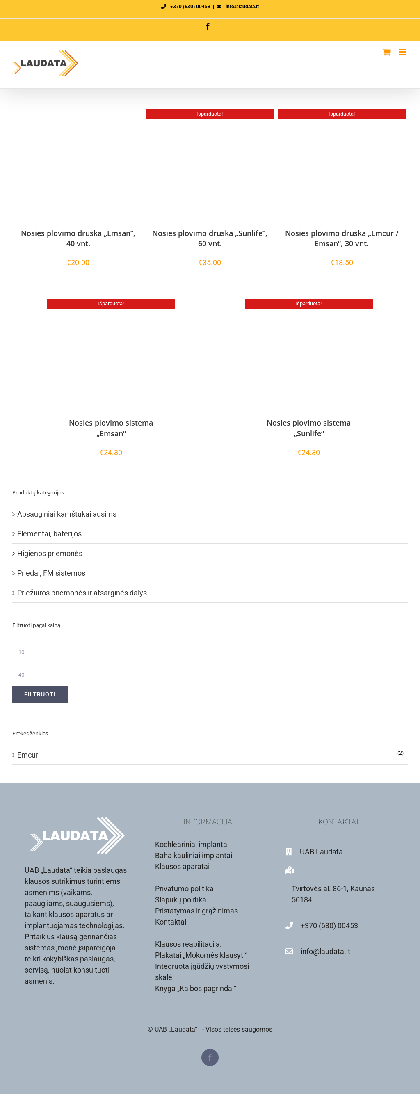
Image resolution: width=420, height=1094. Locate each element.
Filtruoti (40, 694)
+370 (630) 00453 (190, 6)
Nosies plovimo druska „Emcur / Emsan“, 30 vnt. (342, 238)
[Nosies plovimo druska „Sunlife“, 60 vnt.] (210, 164)
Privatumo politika (184, 888)
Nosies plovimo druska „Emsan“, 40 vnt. (78, 238)
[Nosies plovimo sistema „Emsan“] (111, 354)
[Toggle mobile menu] (403, 52)
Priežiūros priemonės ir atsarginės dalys (82, 592)
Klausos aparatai (182, 866)
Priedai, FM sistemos (51, 573)
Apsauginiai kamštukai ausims (66, 514)
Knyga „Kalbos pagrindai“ (195, 988)
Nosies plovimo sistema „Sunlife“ (309, 428)
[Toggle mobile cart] (387, 52)
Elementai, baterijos (49, 533)
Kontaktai (170, 922)
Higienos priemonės (49, 553)
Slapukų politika (180, 899)
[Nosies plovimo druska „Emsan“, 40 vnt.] (78, 164)
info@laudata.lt (242, 6)
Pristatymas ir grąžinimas (196, 910)
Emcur (27, 755)
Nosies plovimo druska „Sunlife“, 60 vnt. (209, 238)
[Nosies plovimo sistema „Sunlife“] (308, 354)
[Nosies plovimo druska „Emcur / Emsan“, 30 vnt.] (342, 164)
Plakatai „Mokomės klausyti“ (201, 955)
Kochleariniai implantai (192, 844)
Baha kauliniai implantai (193, 855)
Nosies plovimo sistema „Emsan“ (111, 428)
